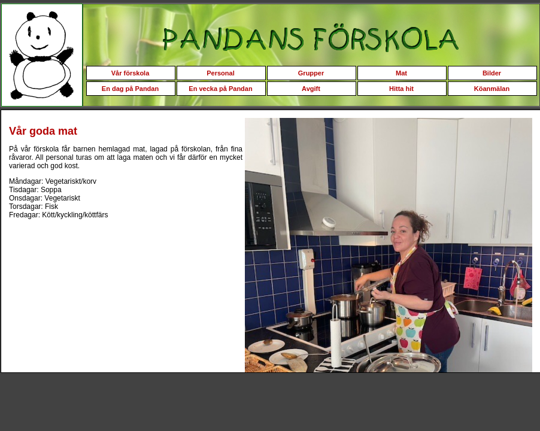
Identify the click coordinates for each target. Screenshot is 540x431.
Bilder (492, 73)
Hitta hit (401, 88)
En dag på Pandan (130, 88)
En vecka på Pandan (220, 88)
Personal (220, 73)
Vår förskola (130, 73)
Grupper (311, 73)
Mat (401, 73)
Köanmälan (491, 88)
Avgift (311, 88)
